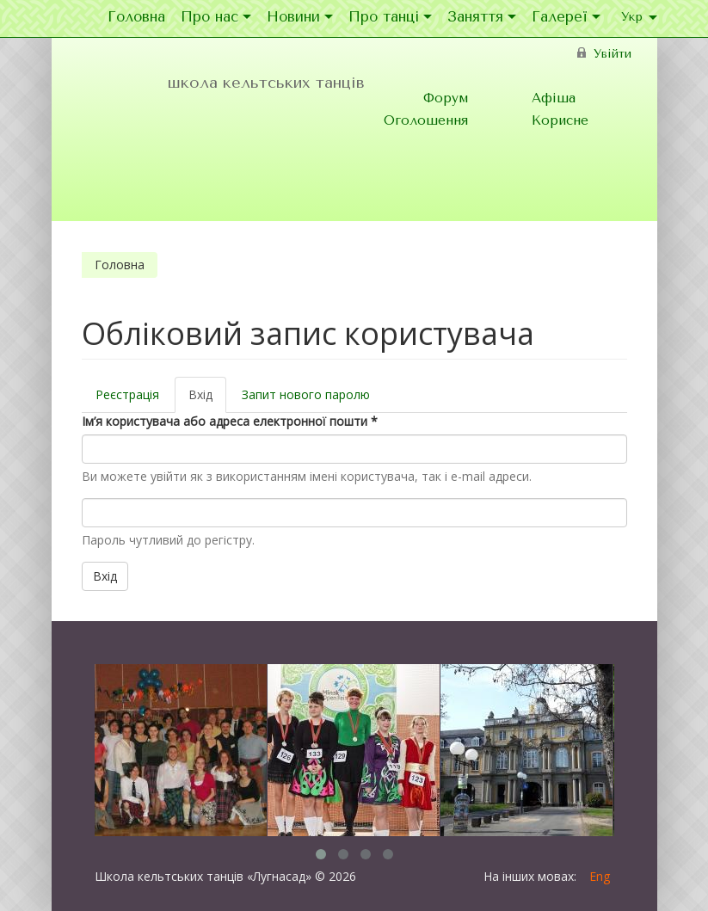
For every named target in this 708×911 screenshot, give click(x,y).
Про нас (216, 17)
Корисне (560, 120)
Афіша (554, 98)
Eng (599, 876)
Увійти (612, 53)
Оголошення (426, 120)
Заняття (481, 17)
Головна (136, 17)
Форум (445, 98)
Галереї (566, 17)
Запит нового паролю (306, 394)
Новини (300, 17)
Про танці (390, 17)
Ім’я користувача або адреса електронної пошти (230, 421)
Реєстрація (127, 394)
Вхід (207, 399)
